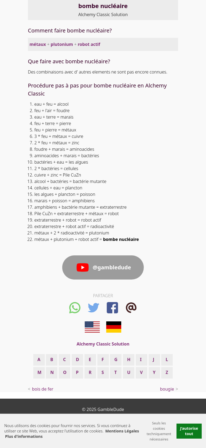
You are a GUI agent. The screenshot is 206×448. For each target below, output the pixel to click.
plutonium (62, 44)
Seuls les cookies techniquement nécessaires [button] (159, 431)
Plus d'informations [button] (24, 436)
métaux (38, 44)
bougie (167, 389)
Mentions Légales (122, 431)
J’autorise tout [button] (189, 431)
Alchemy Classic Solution (103, 14)
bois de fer (42, 389)
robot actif (89, 44)
